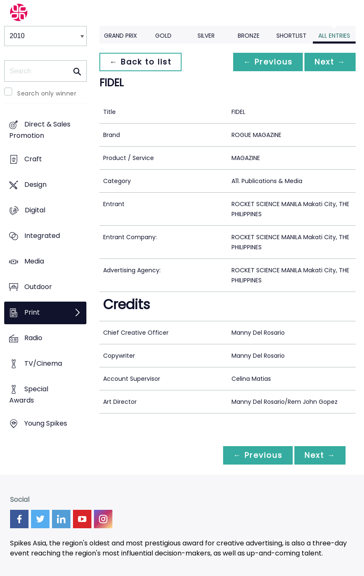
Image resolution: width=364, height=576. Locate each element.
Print (32, 312)
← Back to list (140, 62)
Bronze (249, 35)
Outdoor (38, 287)
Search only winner (46, 93)
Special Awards (28, 394)
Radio (33, 338)
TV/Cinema (43, 363)
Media (34, 261)
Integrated (42, 235)
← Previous (268, 62)
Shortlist (291, 35)
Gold (163, 35)
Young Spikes (45, 424)
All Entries (334, 35)
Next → (330, 62)
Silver (206, 35)
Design (35, 184)
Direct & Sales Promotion (39, 129)
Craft (33, 159)
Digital (35, 210)
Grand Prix (120, 35)
